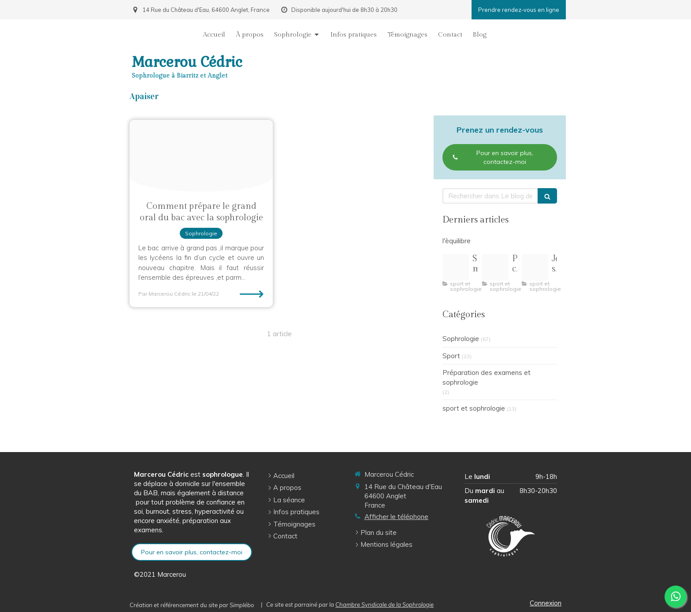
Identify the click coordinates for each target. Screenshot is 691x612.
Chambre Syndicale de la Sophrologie (384, 604)
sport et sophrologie (473, 408)
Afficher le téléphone (396, 516)
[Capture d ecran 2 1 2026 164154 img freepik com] (455, 267)
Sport (451, 356)
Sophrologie (460, 338)
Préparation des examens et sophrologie (486, 377)
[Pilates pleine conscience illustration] (495, 267)
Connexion (545, 603)
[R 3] (535, 267)
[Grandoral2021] (201, 156)
